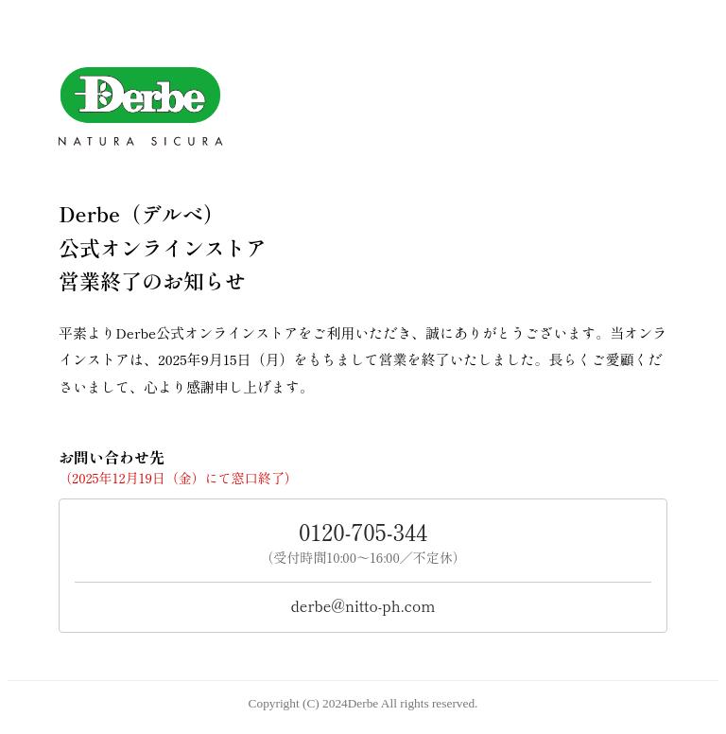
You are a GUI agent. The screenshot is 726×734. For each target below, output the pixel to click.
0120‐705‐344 (363, 531)
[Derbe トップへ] (363, 106)
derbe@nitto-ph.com (363, 605)
